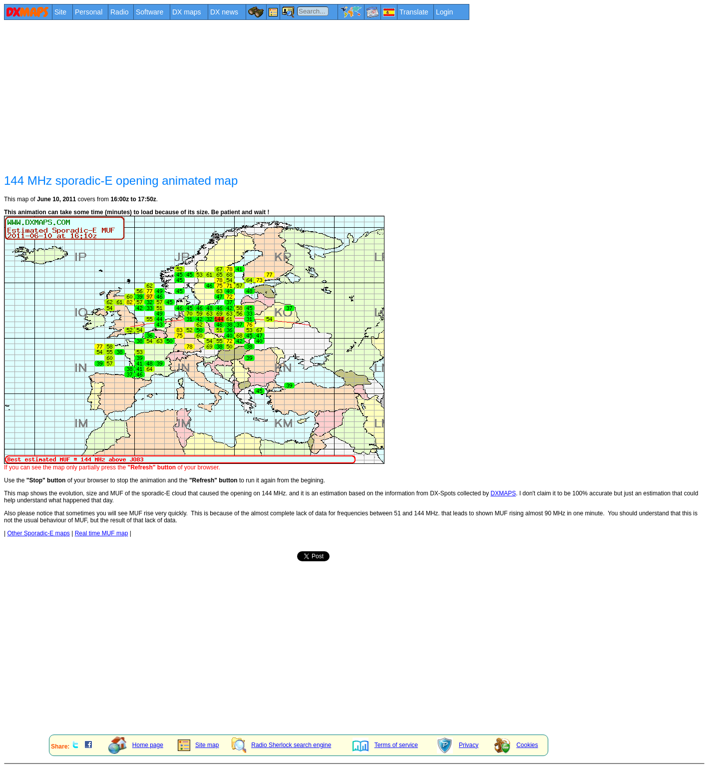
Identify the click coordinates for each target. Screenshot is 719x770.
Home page (135, 745)
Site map (198, 745)
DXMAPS (503, 493)
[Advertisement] (303, 96)
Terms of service (385, 745)
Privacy (457, 745)
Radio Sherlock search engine (281, 745)
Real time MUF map (101, 533)
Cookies (516, 745)
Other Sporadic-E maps (38, 533)
